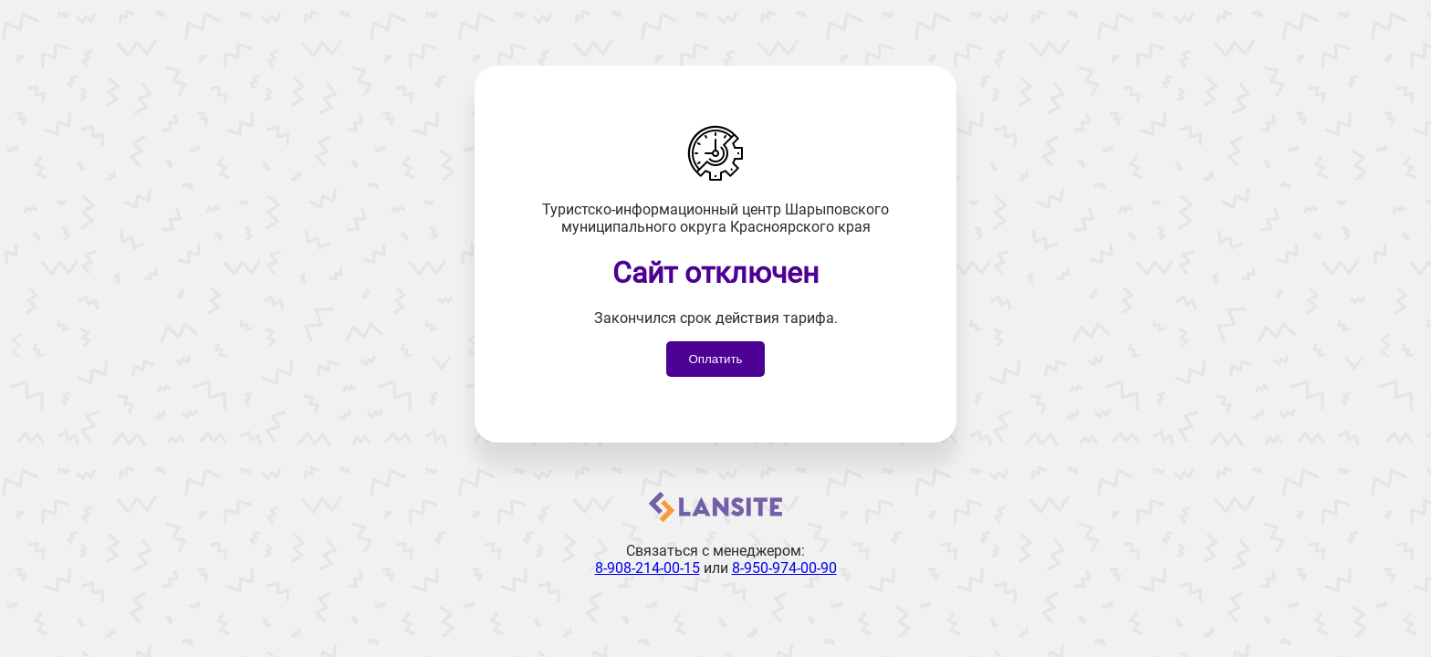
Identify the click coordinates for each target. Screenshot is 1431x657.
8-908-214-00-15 (647, 568)
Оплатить (715, 359)
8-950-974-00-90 (784, 568)
